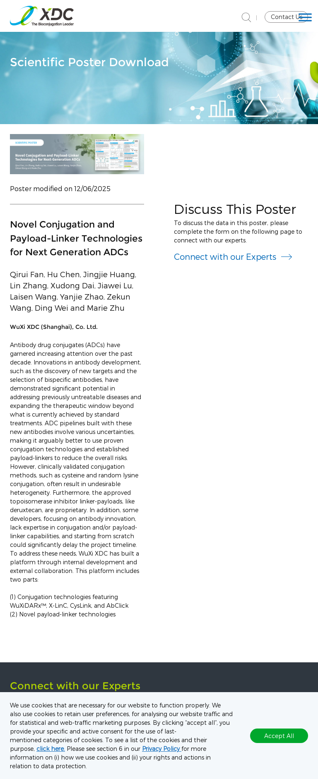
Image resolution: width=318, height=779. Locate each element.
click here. (50, 748)
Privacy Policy (161, 748)
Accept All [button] (279, 735)
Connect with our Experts (225, 256)
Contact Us (286, 16)
